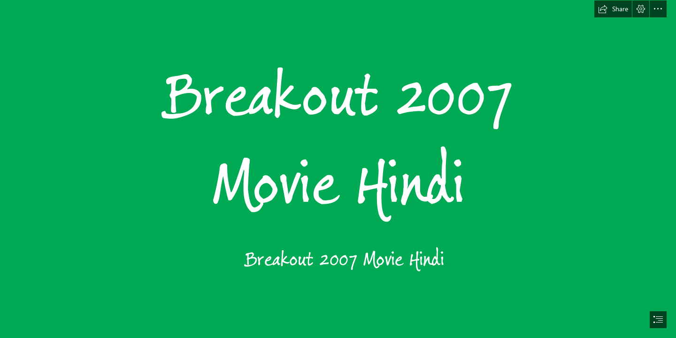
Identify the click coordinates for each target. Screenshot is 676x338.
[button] (613, 8)
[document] (338, 169)
